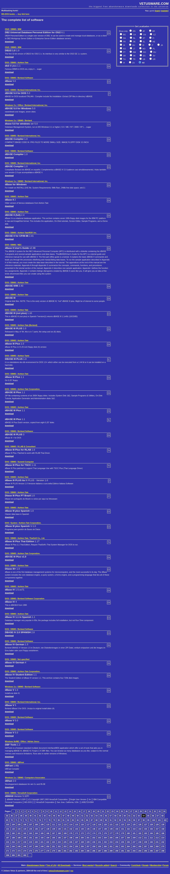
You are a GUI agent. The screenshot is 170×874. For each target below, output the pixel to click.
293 (134, 851)
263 (122, 846)
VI (124, 63)
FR (124, 42)
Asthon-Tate (23, 614)
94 (125, 820)
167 (53, 833)
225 (65, 842)
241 (157, 842)
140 (59, 829)
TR (133, 59)
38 (21, 816)
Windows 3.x (10, 105)
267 (145, 846)
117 (88, 824)
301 (19, 855)
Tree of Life (51, 865)
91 (111, 820)
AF (143, 31)
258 (93, 846)
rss (71, 871)
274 (24, 851)
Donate (145, 865)
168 (59, 833)
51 (82, 816)
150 (116, 829)
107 (30, 824)
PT (124, 52)
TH (124, 59)
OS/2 (7, 29)
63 (139, 816)
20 (98, 811)
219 (30, 842)
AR (153, 31)
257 (88, 846)
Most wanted (88, 865)
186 (162, 833)
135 (30, 829)
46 (59, 816)
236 (128, 842)
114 (70, 824)
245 (19, 846)
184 (151, 833)
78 (49, 820)
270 (162, 846)
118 (93, 824)
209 (134, 838)
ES (143, 56)
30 (145, 811)
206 (116, 838)
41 (35, 816)
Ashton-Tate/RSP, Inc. (27, 233)
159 (7, 833)
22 (108, 811)
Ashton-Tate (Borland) (27, 325)
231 (99, 842)
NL (134, 38)
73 (26, 820)
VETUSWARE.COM (154, 3)
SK (134, 56)
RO (144, 52)
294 (139, 851)
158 (162, 829)
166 (47, 833)
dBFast (21, 762)
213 (157, 838)
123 (122, 824)
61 (130, 816)
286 (93, 851)
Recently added (102, 865)
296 (151, 851)
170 (70, 833)
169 (65, 833)
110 (47, 824)
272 (13, 851)
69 (7, 820)
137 (42, 829)
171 (76, 833)
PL (153, 49)
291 (122, 851)
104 (13, 824)
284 (82, 851)
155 (145, 829)
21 (103, 811)
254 (70, 846)
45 (54, 816)
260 (105, 846)
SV (153, 56)
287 (99, 851)
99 (148, 820)
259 (99, 846)
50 (78, 816)
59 (120, 816)
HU (133, 45)
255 (76, 846)
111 (53, 824)
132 (13, 829)
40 (31, 816)
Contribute (136, 865)
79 (54, 820)
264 (128, 846)
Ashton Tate (23, 295)
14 (70, 811)
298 (162, 851)
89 (101, 820)
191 (30, 838)
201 (88, 838)
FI (153, 38)
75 (35, 820)
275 (30, 851)
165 (42, 833)
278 (47, 851)
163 (30, 833)
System (14, 523)
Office (20, 105)
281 (65, 851)
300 (13, 855)
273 (19, 851)
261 (111, 846)
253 (65, 846)
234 (116, 842)
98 (144, 820)
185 (157, 833)
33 (160, 811)
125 (134, 824)
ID (143, 45)
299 (7, 855)
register (164, 11)
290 (116, 851)
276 (36, 851)
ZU (133, 63)
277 (42, 851)
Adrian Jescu (33, 741)
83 (73, 820)
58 (115, 816)
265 (134, 846)
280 (59, 851)
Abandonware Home (36, 865)
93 (120, 820)
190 (24, 838)
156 (151, 829)
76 (40, 820)
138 (47, 829)
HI (124, 45)
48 (68, 816)
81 (64, 820)
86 (87, 820)
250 (47, 846)
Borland (28, 120)
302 (24, 855)
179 (122, 833)
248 (36, 846)
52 (87, 816)
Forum (166, 865)
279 (53, 851)
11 (56, 811)
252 (59, 846)
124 (128, 824)
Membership (155, 865)
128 (151, 824)
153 (134, 829)
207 (122, 838)
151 (122, 829)
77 (45, 820)
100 (153, 820)
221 (42, 842)
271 (7, 851)
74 (31, 820)
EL (143, 42)
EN (133, 31)
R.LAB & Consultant (26, 446)
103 (7, 824)
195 (53, 838)
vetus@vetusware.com (59, 871)
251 (53, 846)
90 (106, 820)
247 (30, 846)
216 (13, 842)
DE (134, 42)
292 (128, 851)
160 (13, 833)
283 (76, 851)
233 (111, 842)
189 (19, 838)
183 (145, 833)
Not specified (23, 659)
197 (65, 838)
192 (36, 838)
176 (105, 833)
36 (12, 816)
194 (47, 838)
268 (151, 846)
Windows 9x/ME (12, 741)
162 (24, 833)
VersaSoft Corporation (27, 793)
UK (143, 59)
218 (24, 842)
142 (70, 829)
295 (145, 851)
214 (162, 838)
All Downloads (64, 865)
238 (139, 842)
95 (130, 820)
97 (139, 820)
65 (148, 816)
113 (65, 824)
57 (111, 816)
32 (155, 811)
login (157, 11)
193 (42, 838)
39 (26, 816)
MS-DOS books (8, 14)
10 (51, 811)
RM (134, 52)
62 (134, 816)
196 (59, 838)
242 (162, 842)
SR (124, 56)
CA (134, 35)
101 (159, 820)
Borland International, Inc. (29, 90)
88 (97, 820)
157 (157, 829)
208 (128, 838)
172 (82, 833)
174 (93, 833)
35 (7, 816)
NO (143, 49)
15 (75, 811)
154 (139, 829)
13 (65, 811)
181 (134, 833)
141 (65, 829)
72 (21, 820)
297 (157, 851)
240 (151, 842)
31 (150, 811)
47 (64, 816)
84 (78, 820)
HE (153, 42)
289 (111, 851)
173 (88, 833)
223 (53, 842)
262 (116, 846)
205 (111, 838)
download (9, 42)
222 (47, 842)
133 (19, 829)
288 (105, 851)
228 (82, 842)
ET (143, 38)
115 (76, 824)
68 (162, 816)
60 (125, 816)
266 (139, 846)
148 (105, 829)
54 (97, 816)
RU (154, 52)
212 (151, 838)
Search (114, 865)
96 (134, 820)
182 (139, 833)
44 (49, 816)
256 (82, 846)
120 (105, 824)
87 (92, 820)
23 (112, 811)
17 (84, 811)
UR (153, 59)
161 (19, 833)
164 (36, 833)
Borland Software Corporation (31, 598)
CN (144, 35)
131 (7, 829)
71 (16, 820)
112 (59, 824)
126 (139, 824)
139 (53, 829)
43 (45, 816)
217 (19, 842)
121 (111, 824)
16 (80, 811)
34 (164, 811)
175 (99, 833)
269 (157, 846)
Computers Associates (35, 778)
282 (70, 851)
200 (82, 838)
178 (116, 833)
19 (94, 811)
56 (106, 816)
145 (88, 829)
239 (145, 842)
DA (124, 38)
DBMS (13, 29)
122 (116, 824)
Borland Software (25, 78)
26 (127, 811)
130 (162, 824)
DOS (7, 62)
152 (128, 829)
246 (24, 846)
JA (161, 45)
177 (111, 833)
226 (70, 842)
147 (99, 829)
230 (93, 842)
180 (128, 833)
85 (82, 820)
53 (92, 816)
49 (73, 816)
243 (7, 846)
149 (111, 829)
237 (134, 842)
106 (24, 824)
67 (158, 816)
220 (36, 842)
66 (153, 816)
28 (136, 811)
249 (42, 846)
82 (68, 820)
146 (93, 829)
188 (13, 838)
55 (101, 816)
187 (7, 838)
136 (36, 829)
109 (42, 824)
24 (117, 811)
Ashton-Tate (23, 62)
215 (7, 842)
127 (145, 824)
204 (105, 838)
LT (134, 49)
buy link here (24, 14)
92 (115, 820)
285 (88, 851)
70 (12, 820)
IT (152, 45)
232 (105, 842)
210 (139, 838)
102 (165, 820)
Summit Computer (26, 462)
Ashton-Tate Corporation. (29, 389)
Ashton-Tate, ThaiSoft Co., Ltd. (31, 538)
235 (122, 842)
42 (40, 816)
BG (124, 35)
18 (89, 811)
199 (76, 838)
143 (76, 829)
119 (99, 824)
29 (141, 811)
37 (16, 816)
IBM (19, 29)
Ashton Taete (23, 356)
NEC (20, 245)
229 (88, 842)
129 (157, 824)
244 (13, 846)
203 (99, 838)
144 (82, 829)
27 (131, 811)
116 (82, 824)
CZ (154, 35)
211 (145, 838)
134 (24, 829)
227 (76, 842)
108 (36, 824)
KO (124, 49)
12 (61, 811)
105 (19, 824)
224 (59, 842)
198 (70, 838)
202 (93, 838)
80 (59, 820)
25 (122, 811)
